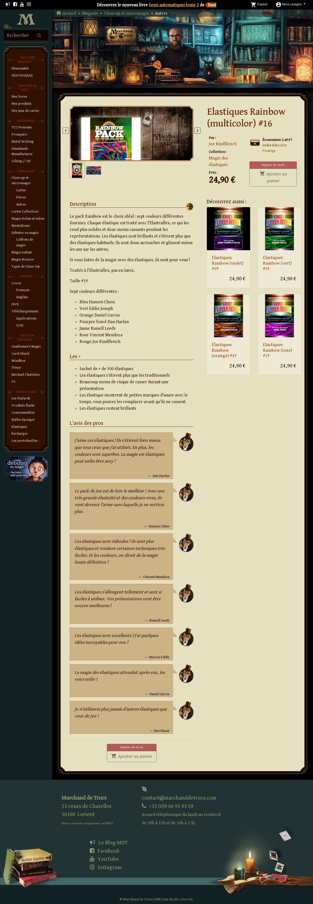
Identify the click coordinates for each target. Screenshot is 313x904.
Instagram (106, 867)
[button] (290, 4)
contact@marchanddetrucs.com (179, 794)
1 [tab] (127, 153)
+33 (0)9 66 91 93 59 (181, 814)
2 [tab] (140, 153)
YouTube (104, 859)
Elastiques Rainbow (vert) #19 (277, 263)
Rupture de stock (273, 165)
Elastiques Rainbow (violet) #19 (228, 263)
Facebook (105, 851)
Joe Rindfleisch (223, 144)
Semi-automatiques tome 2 (174, 5)
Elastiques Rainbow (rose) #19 (277, 350)
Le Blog (109, 842)
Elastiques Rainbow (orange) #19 (224, 350)
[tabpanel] (131, 133)
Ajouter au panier (278, 177)
